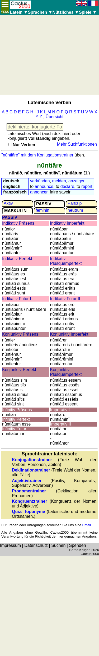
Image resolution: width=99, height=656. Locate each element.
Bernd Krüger (79, 550)
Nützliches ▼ (66, 12)
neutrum (75, 210)
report (86, 186)
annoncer (39, 192)
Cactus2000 (90, 554)
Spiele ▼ (88, 12)
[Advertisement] (49, 55)
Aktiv (8, 203)
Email (86, 525)
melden (59, 181)
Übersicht (55, 116)
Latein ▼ (19, 12)
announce (44, 186)
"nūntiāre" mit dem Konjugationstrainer (37, 155)
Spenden (77, 545)
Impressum (10, 545)
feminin (42, 210)
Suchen (58, 545)
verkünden (40, 181)
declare (67, 186)
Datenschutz (36, 545)
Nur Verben (24, 144)
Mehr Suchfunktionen (77, 144)
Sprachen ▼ (40, 12)
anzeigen (77, 181)
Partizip (75, 203)
